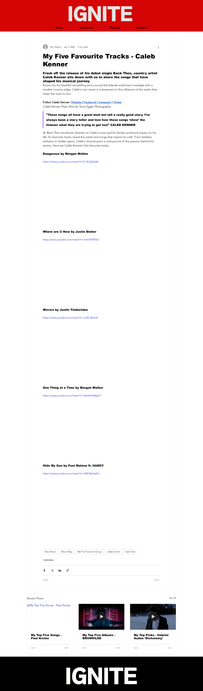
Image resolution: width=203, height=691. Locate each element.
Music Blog (66, 551)
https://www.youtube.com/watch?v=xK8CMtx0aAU (71, 473)
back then (130, 551)
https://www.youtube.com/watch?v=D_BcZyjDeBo (71, 161)
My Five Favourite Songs (90, 551)
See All (172, 597)
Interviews (48, 559)
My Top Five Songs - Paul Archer (46, 637)
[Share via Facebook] (44, 570)
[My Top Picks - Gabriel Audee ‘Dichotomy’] (153, 617)
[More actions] (158, 47)
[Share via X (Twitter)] (52, 570)
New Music (50, 551)
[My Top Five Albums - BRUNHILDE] (101, 617)
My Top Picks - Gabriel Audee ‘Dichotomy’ (151, 637)
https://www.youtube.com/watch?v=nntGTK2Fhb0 (71, 239)
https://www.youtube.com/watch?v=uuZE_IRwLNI (70, 317)
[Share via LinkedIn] (59, 570)
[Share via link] (67, 570)
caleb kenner (113, 551)
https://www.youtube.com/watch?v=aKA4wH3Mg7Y (72, 395)
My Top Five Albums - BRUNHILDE (98, 637)
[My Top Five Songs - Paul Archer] (50, 617)
